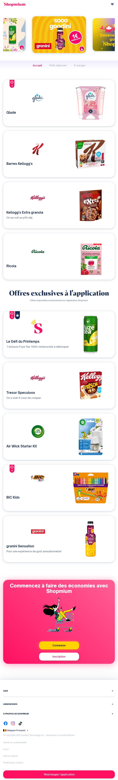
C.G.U (6, 749)
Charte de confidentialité (15, 742)
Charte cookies (10, 756)
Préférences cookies (13, 762)
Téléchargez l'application (59, 774)
